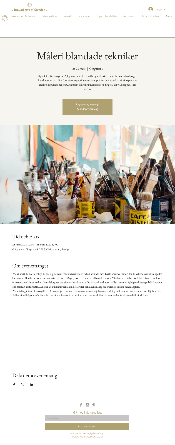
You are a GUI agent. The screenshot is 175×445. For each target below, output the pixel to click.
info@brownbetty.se (96, 433)
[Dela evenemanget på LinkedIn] (31, 384)
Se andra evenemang (87, 109)
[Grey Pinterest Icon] (93, 405)
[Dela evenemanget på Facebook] (14, 384)
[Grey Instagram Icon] (87, 405)
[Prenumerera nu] (87, 426)
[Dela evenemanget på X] (22, 384)
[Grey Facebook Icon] (81, 405)
